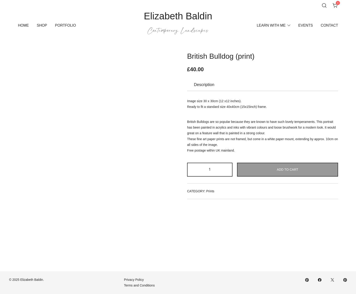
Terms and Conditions (139, 285)
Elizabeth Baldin (178, 16)
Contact (329, 25)
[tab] (204, 85)
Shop (42, 25)
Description (204, 84)
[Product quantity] (210, 169)
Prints (210, 191)
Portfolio (65, 25)
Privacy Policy (134, 279)
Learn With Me (271, 25)
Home (23, 25)
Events (305, 25)
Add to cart (287, 169)
